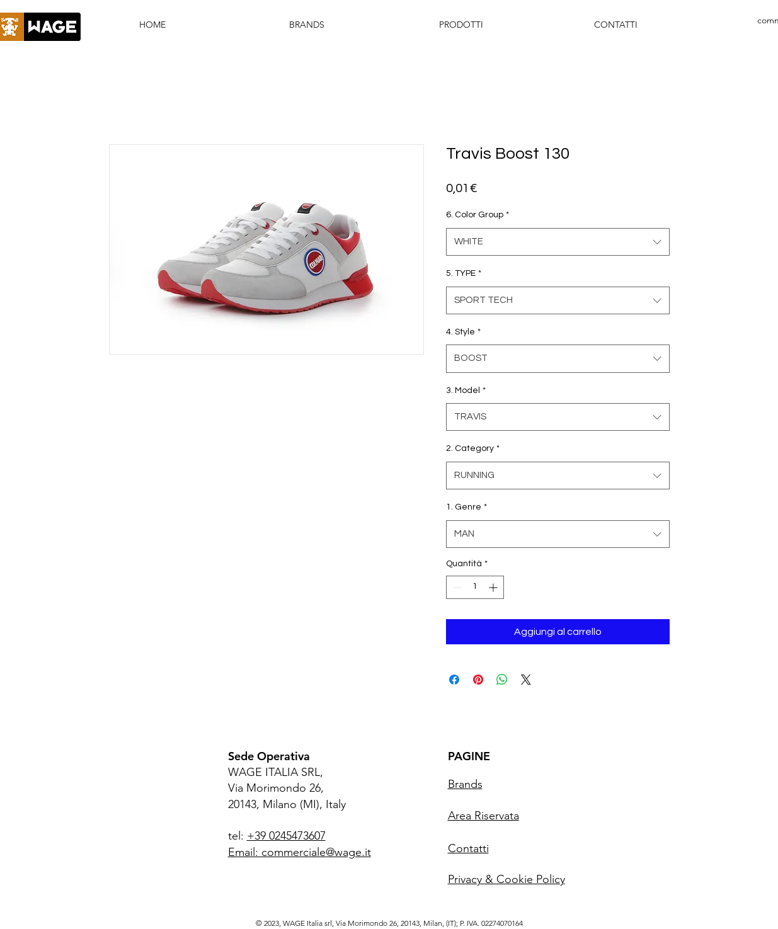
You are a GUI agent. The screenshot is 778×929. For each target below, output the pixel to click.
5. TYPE (463, 273)
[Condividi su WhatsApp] (502, 679)
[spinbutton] (475, 587)
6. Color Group (477, 214)
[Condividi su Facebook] (454, 679)
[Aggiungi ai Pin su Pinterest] (478, 679)
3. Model (466, 390)
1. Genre (466, 507)
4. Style (463, 332)
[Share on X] (526, 679)
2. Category (473, 448)
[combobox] (558, 242)
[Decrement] (456, 587)
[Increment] (494, 587)
